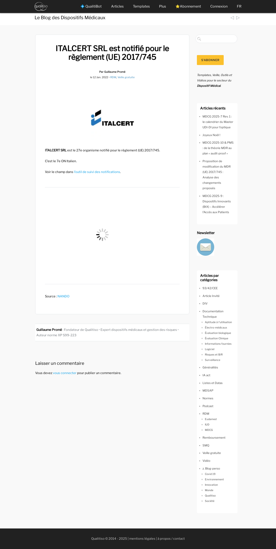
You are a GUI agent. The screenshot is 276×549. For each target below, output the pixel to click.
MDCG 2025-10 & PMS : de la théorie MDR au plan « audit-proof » (218, 148)
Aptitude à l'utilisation (218, 322)
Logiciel (209, 349)
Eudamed (211, 419)
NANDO (63, 296)
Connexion (219, 6)
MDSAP (208, 390)
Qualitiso (210, 495)
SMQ (206, 445)
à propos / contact (171, 539)
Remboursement (214, 437)
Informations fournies (218, 343)
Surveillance (212, 360)
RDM (113, 77)
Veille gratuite (126, 77)
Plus (162, 6)
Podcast (208, 406)
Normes (208, 398)
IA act (206, 375)
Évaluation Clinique (216, 338)
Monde (209, 490)
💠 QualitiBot (91, 6)
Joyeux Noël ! (211, 135)
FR (239, 6)
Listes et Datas (213, 383)
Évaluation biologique (218, 333)
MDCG (209, 430)
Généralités (210, 367)
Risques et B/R (214, 354)
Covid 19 (210, 474)
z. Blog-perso (211, 468)
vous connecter (65, 373)
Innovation (211, 484)
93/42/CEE (210, 288)
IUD (207, 424)
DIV (205, 303)
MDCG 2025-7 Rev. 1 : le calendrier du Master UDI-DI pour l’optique (218, 122)
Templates (141, 6)
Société (209, 501)
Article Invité (211, 296)
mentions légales (142, 539)
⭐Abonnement (188, 6)
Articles (117, 6)
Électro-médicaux (216, 327)
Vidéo (206, 460)
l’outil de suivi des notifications (97, 172)
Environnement (214, 479)
